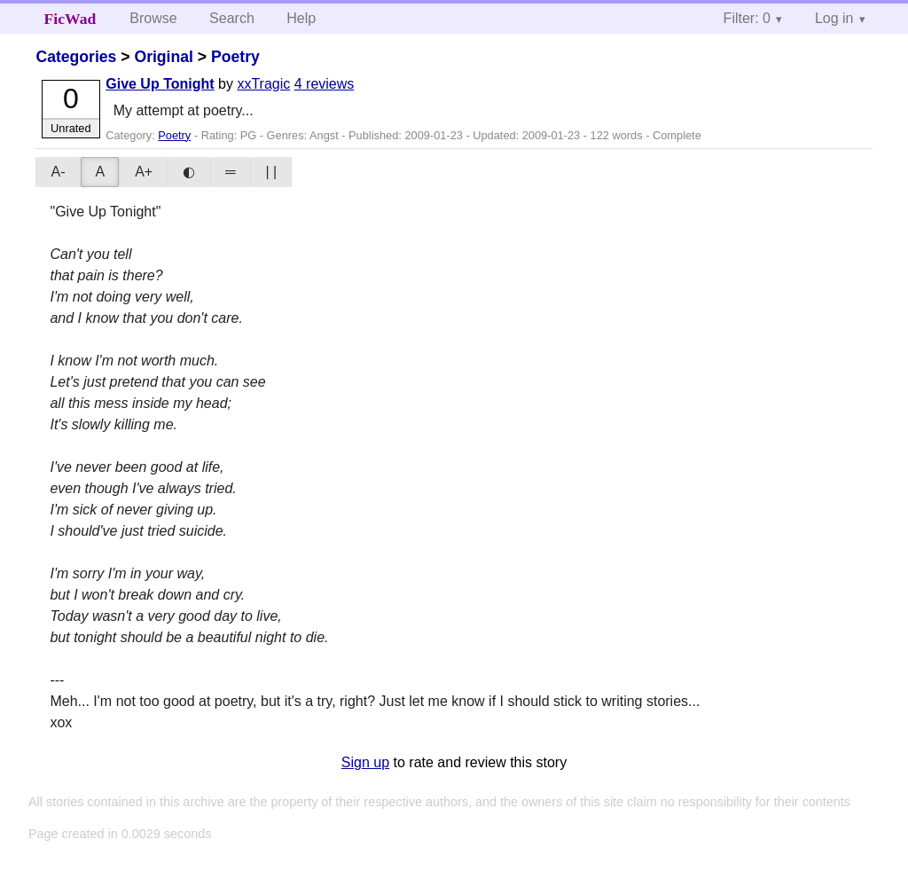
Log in (834, 18)
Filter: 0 (747, 18)
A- (58, 171)
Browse (152, 18)
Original (163, 57)
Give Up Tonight (160, 83)
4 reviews (324, 83)
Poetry (235, 57)
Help (301, 18)
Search (231, 18)
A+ (144, 171)
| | (271, 171)
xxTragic (263, 83)
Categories (75, 57)
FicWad (70, 18)
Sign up (365, 762)
